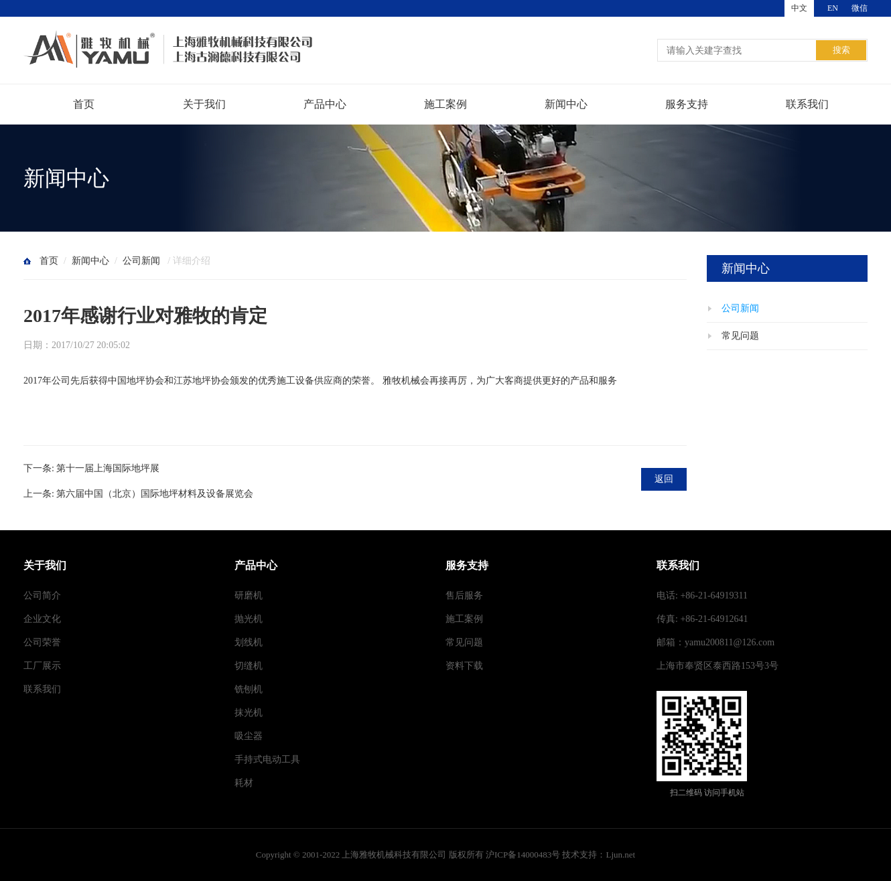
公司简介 (42, 595)
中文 (799, 8)
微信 (859, 8)
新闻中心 (566, 104)
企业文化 (42, 619)
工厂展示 (42, 666)
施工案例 (445, 104)
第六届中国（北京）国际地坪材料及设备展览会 (154, 494)
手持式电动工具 (267, 759)
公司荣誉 (42, 642)
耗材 (243, 783)
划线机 (248, 642)
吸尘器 (248, 736)
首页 (83, 104)
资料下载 (464, 666)
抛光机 (248, 619)
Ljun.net (620, 855)
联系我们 (807, 104)
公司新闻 (141, 261)
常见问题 (740, 336)
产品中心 (324, 104)
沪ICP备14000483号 (523, 855)
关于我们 (204, 104)
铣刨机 (248, 689)
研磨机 (248, 595)
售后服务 (464, 595)
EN (832, 8)
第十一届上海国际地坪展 (107, 468)
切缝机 (248, 666)
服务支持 (686, 104)
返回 (664, 479)
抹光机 (248, 713)
